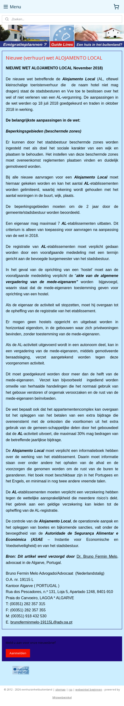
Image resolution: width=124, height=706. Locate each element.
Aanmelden (18, 653)
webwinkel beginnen (88, 689)
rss (70, 689)
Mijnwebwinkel (62, 697)
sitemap (60, 689)
